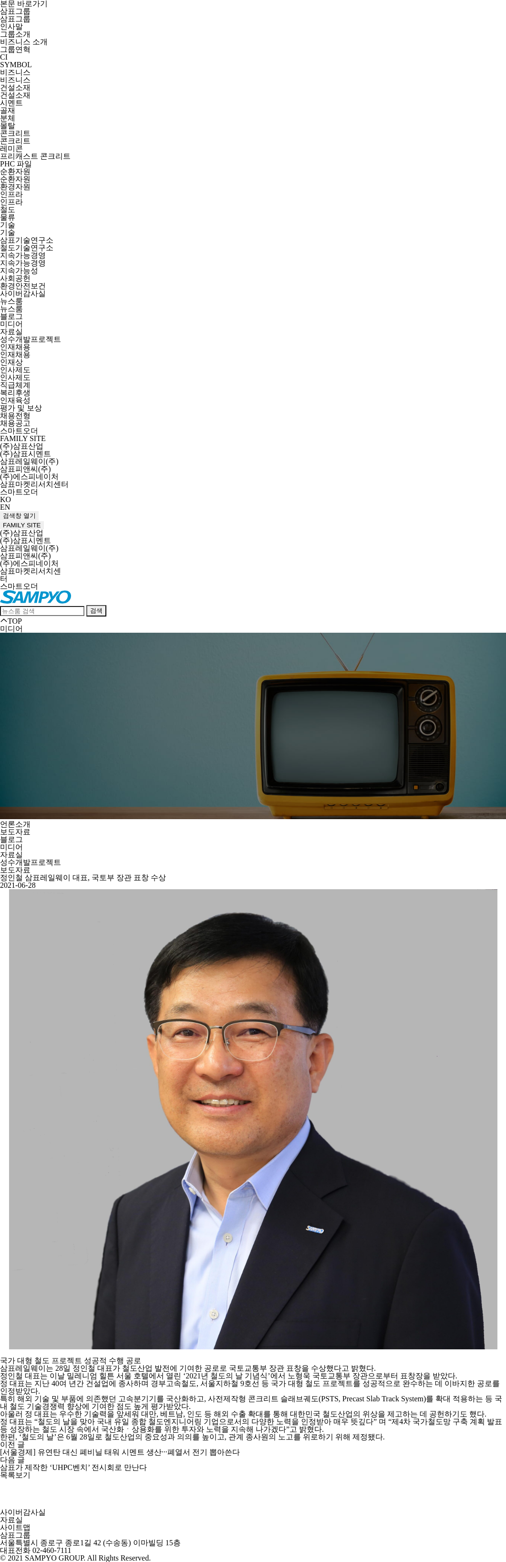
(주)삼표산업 (21, 446)
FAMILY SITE (23, 438)
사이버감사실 (23, 293)
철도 (7, 210)
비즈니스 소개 (24, 42)
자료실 (11, 332)
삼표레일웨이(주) (29, 461)
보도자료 (15, 832)
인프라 (11, 194)
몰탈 (7, 126)
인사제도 (15, 370)
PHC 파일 (16, 164)
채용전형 (15, 415)
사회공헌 (15, 278)
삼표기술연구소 (26, 240)
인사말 (11, 26)
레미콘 (11, 148)
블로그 (11, 316)
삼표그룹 (15, 11)
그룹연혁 (15, 49)
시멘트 (11, 103)
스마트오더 (19, 431)
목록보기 (15, 1475)
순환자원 (15, 171)
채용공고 (15, 423)
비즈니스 (15, 72)
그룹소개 (15, 34)
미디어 (11, 324)
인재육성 (15, 400)
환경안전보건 (23, 286)
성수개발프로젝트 (30, 339)
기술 (7, 225)
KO (5, 499)
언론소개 (15, 824)
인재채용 (15, 347)
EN (5, 507)
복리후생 (15, 393)
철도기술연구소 (26, 248)
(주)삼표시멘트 (25, 454)
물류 (7, 217)
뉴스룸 (11, 301)
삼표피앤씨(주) (25, 469)
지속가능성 (19, 271)
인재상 (11, 362)
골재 (7, 110)
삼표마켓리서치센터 (34, 484)
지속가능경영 (23, 255)
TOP (11, 621)
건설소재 (15, 87)
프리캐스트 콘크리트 (35, 156)
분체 (7, 118)
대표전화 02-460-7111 (35, 1550)
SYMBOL (16, 65)
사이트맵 (15, 1527)
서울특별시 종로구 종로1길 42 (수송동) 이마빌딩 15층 (90, 1543)
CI (4, 57)
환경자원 (15, 187)
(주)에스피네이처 (29, 477)
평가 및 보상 (21, 408)
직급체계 (15, 385)
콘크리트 (15, 133)
